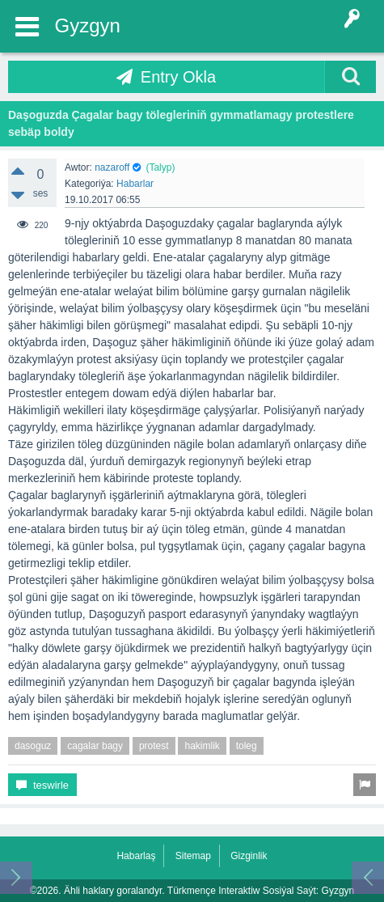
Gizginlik (248, 856)
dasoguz (33, 746)
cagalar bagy (95, 746)
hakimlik (201, 746)
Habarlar (135, 183)
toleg (246, 746)
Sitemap (193, 856)
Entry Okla (178, 77)
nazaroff (112, 167)
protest (154, 746)
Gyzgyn (87, 25)
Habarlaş (135, 856)
